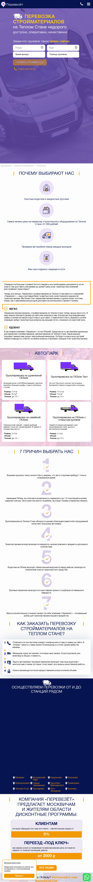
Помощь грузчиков (58, 54)
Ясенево (72, 789)
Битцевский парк (39, 779)
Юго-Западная (55, 790)
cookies (7, 871)
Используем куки (12, 863)
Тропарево (38, 789)
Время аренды (22, 54)
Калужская (56, 778)
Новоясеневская (22, 783)
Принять (19, 876)
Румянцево (73, 783)
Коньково (73, 778)
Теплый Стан (22, 789)
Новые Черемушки (39, 784)
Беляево (19, 778)
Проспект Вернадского (57, 784)
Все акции (46, 868)
